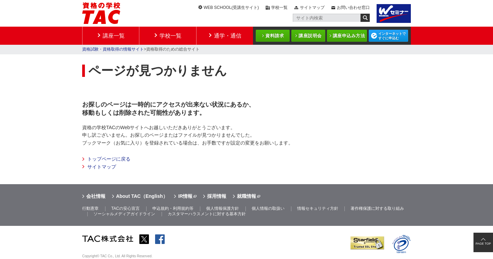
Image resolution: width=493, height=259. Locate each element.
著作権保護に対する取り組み (377, 208)
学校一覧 (279, 7)
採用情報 (216, 196)
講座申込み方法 (349, 35)
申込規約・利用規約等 (172, 208)
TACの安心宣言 (125, 208)
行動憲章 (90, 208)
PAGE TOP (483, 243)
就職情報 (246, 196)
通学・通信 (227, 36)
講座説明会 (310, 35)
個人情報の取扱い (268, 208)
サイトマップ (312, 7)
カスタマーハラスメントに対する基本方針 (207, 214)
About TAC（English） (142, 196)
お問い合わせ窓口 (353, 7)
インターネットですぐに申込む (392, 36)
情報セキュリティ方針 (317, 208)
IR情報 (185, 196)
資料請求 (274, 35)
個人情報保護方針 (222, 208)
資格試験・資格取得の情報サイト (113, 49)
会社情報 (95, 196)
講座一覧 (114, 36)
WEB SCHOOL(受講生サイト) (231, 7)
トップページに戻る (108, 159)
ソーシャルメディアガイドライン (124, 214)
